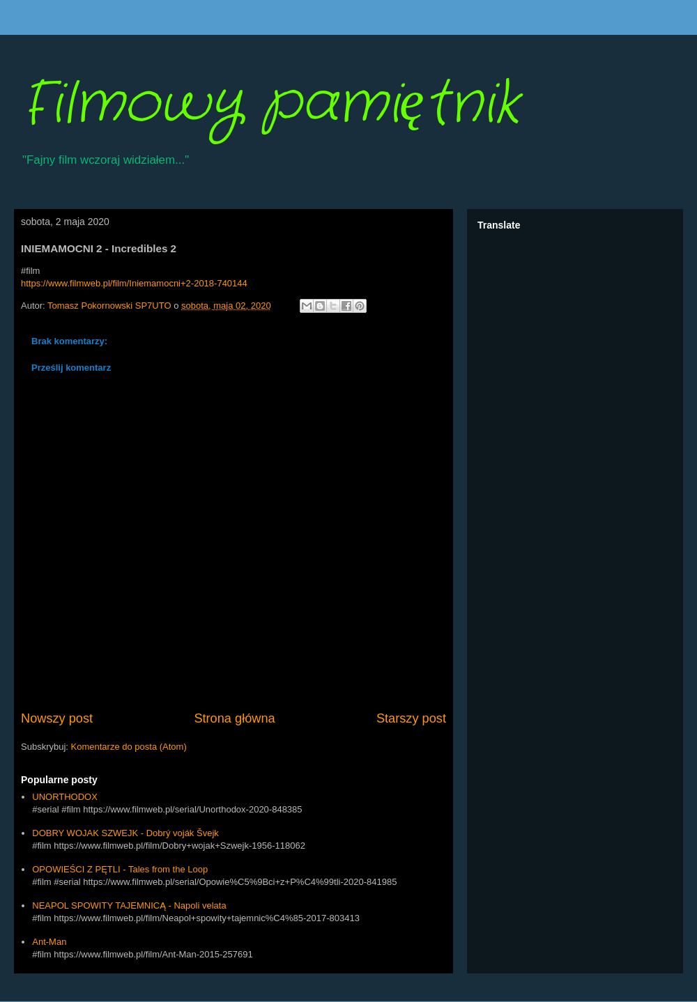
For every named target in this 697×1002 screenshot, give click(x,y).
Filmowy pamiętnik (270, 104)
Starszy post (411, 718)
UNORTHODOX (65, 797)
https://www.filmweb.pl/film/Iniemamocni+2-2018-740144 (134, 283)
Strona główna (234, 718)
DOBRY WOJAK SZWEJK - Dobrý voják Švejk (125, 833)
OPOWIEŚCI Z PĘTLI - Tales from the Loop (120, 869)
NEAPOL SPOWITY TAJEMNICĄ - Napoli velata (129, 905)
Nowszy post (57, 718)
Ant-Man (49, 942)
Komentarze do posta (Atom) (129, 746)
